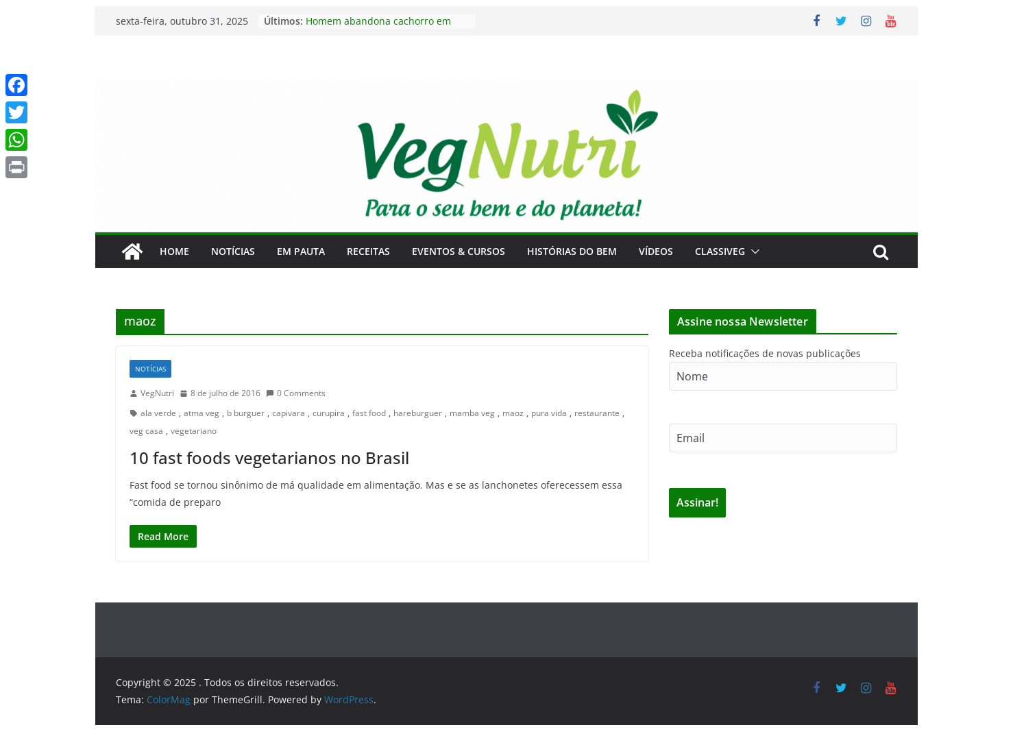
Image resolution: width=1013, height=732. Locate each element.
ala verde (158, 413)
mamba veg (472, 413)
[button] (752, 251)
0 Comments (296, 393)
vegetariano (194, 431)
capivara (288, 413)
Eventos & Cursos (458, 251)
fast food (369, 413)
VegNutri (157, 393)
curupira (329, 413)
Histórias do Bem (572, 251)
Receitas (368, 251)
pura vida (549, 413)
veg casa (146, 431)
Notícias (233, 251)
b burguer (246, 413)
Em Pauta (301, 251)
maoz (513, 413)
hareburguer (417, 413)
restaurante (597, 413)
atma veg (201, 413)
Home (174, 251)
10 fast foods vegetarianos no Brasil (269, 457)
